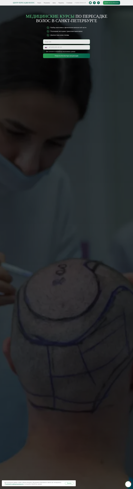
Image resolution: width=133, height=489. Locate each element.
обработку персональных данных (65, 52)
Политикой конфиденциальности (14, 484)
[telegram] (94, 2)
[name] (66, 41)
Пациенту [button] (61, 3)
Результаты (47, 3)
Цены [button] (54, 3)
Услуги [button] (39, 3)
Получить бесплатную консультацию (66, 56)
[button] (128, 484)
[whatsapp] (90, 2)
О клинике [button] (69, 3)
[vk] (98, 2)
